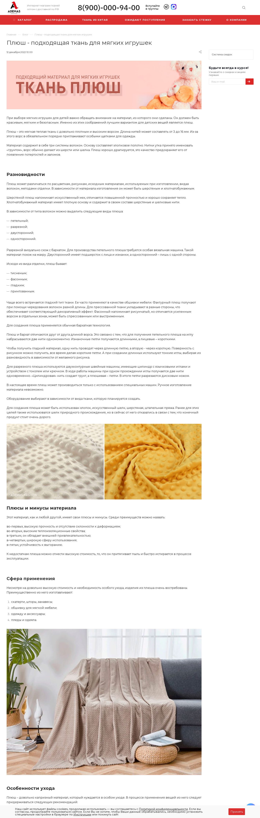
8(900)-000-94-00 (109, 7)
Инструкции (82, 814)
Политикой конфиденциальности (163, 809)
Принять (237, 811)
